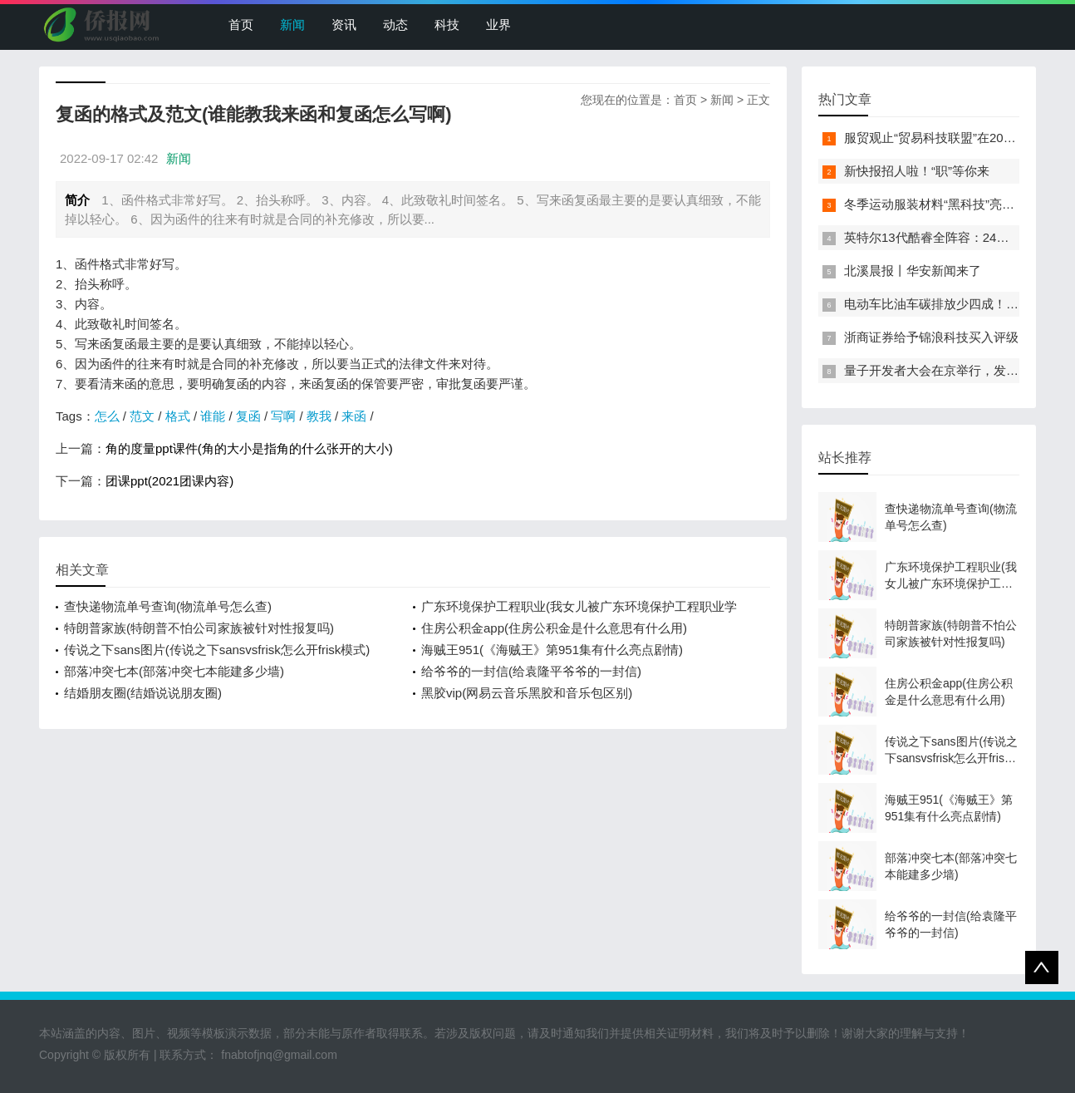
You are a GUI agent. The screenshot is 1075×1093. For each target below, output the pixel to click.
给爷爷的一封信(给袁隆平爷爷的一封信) (531, 671)
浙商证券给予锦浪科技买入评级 (931, 337)
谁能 (212, 416)
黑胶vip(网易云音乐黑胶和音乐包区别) (526, 693)
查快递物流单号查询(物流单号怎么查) (168, 606)
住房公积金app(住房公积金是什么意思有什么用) (554, 628)
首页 (240, 24)
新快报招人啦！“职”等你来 (916, 171)
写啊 (283, 416)
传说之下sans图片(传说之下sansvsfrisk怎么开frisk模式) (217, 650)
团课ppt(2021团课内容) (169, 481)
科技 (446, 24)
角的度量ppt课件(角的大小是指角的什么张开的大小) (249, 448)
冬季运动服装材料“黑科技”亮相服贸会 (948, 204)
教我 (319, 416)
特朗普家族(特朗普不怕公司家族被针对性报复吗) (199, 628)
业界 (498, 24)
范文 (142, 416)
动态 (395, 24)
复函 (248, 416)
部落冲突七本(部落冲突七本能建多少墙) (174, 671)
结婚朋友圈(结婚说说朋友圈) (143, 693)
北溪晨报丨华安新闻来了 (912, 270)
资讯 (343, 24)
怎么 (107, 416)
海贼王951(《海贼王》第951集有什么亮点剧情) (552, 650)
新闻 (292, 24)
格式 (177, 416)
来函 (353, 416)
